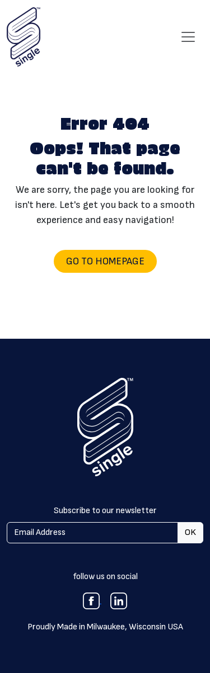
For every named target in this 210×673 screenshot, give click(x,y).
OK (190, 532)
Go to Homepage (105, 261)
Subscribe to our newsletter (105, 510)
